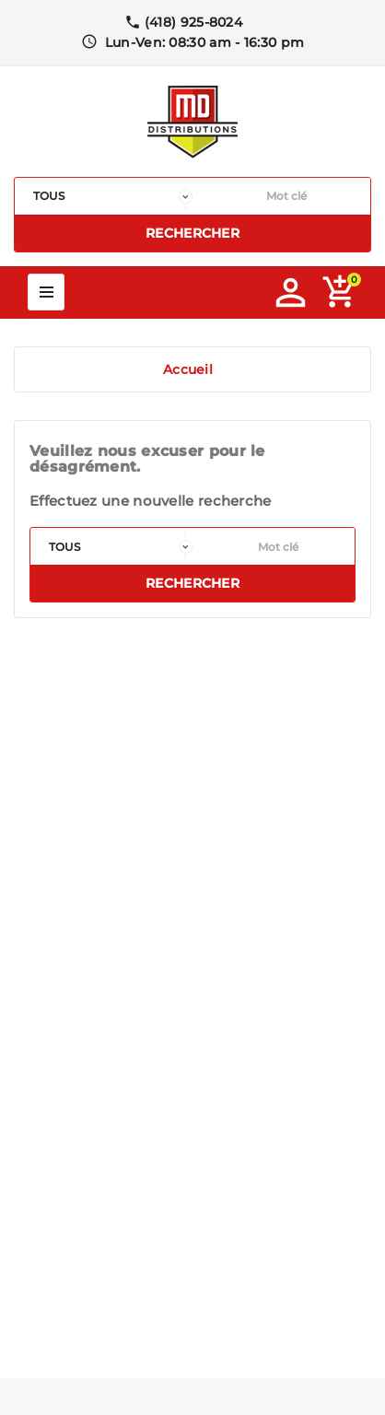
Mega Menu (46, 292)
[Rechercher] (286, 196)
